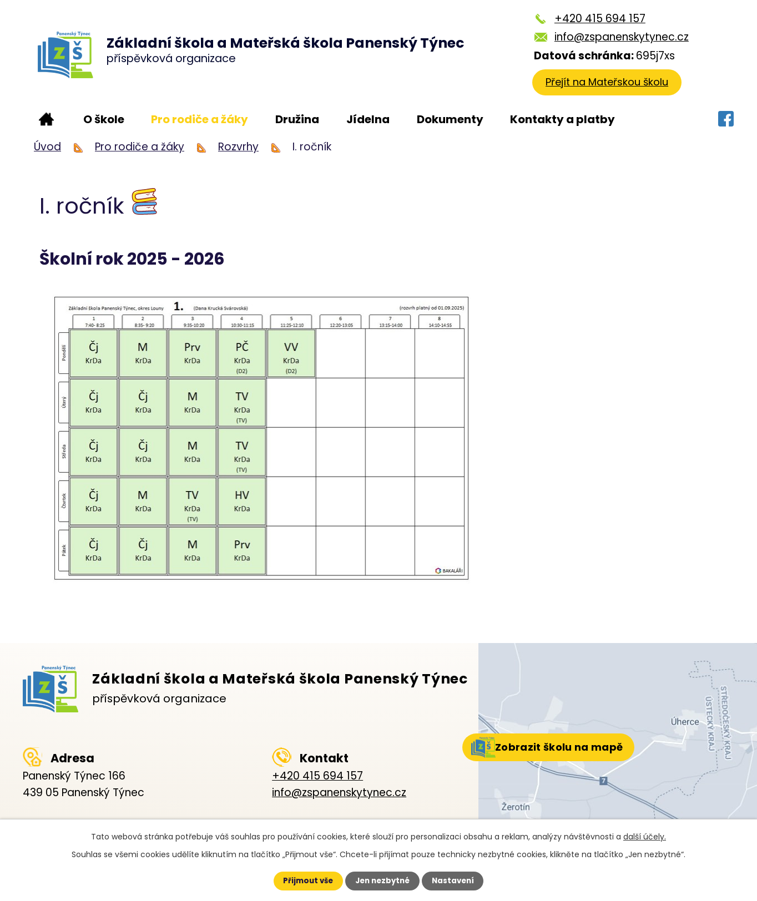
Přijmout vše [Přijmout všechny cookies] (301, 880)
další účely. (644, 835)
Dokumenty (450, 119)
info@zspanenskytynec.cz (618, 36)
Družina (297, 119)
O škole (103, 119)
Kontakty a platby (562, 119)
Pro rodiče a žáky (199, 119)
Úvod (46, 119)
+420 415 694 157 (596, 18)
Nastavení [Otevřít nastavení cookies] (459, 880)
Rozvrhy (238, 146)
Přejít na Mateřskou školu (608, 84)
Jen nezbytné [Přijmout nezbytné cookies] (383, 880)
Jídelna (368, 119)
